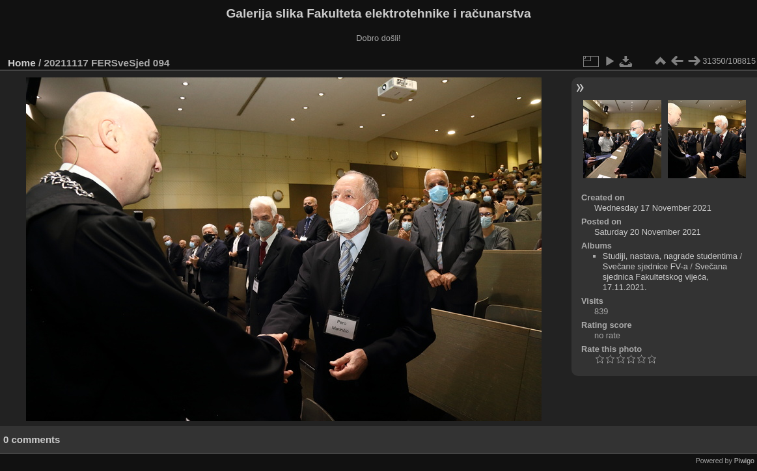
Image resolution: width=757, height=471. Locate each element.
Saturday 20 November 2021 (647, 232)
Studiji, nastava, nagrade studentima (670, 256)
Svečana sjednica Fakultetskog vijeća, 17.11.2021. (665, 277)
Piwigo (744, 460)
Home (22, 62)
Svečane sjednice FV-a (645, 266)
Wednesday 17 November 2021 (652, 208)
